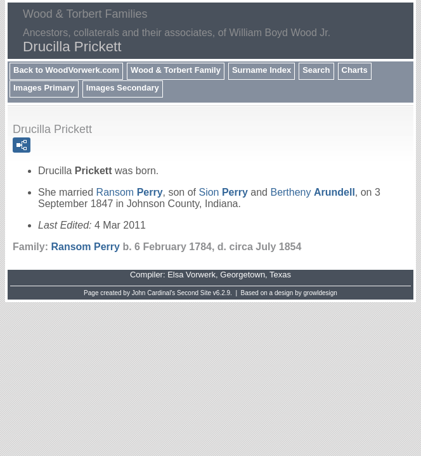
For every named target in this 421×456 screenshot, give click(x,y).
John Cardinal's (154, 292)
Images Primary (44, 87)
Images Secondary (122, 87)
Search (316, 70)
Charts (355, 70)
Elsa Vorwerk (191, 274)
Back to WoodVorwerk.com (66, 70)
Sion (222, 192)
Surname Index (261, 70)
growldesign (320, 292)
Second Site (194, 292)
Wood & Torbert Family (176, 70)
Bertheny (312, 192)
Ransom (129, 192)
